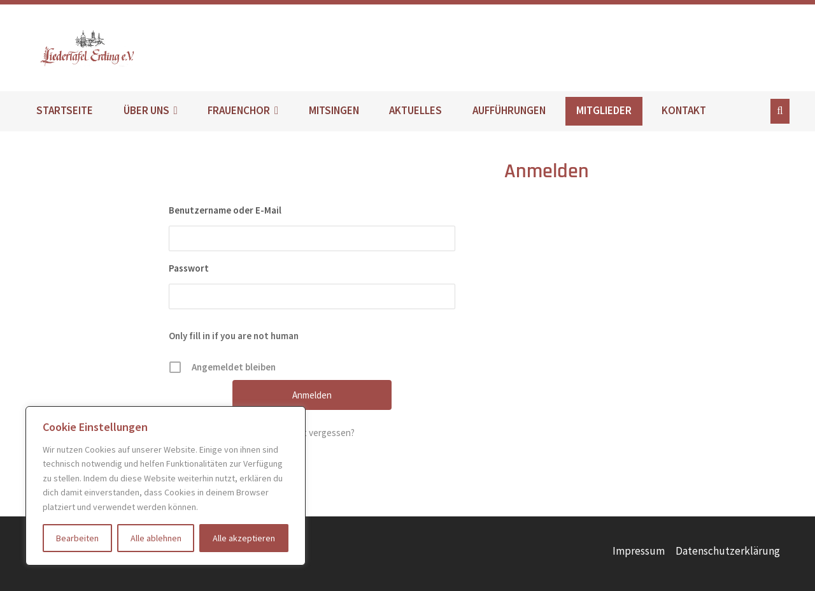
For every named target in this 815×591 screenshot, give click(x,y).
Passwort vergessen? (312, 433)
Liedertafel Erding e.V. (110, 47)
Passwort (189, 268)
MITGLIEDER (604, 110)
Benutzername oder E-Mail (225, 210)
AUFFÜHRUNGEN (509, 110)
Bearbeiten (77, 538)
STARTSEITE (64, 110)
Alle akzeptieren (244, 538)
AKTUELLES (415, 110)
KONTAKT (684, 110)
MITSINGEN (334, 110)
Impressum (639, 551)
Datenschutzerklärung (728, 551)
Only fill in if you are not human (234, 336)
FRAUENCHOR (239, 110)
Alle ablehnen (156, 538)
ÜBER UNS (146, 110)
